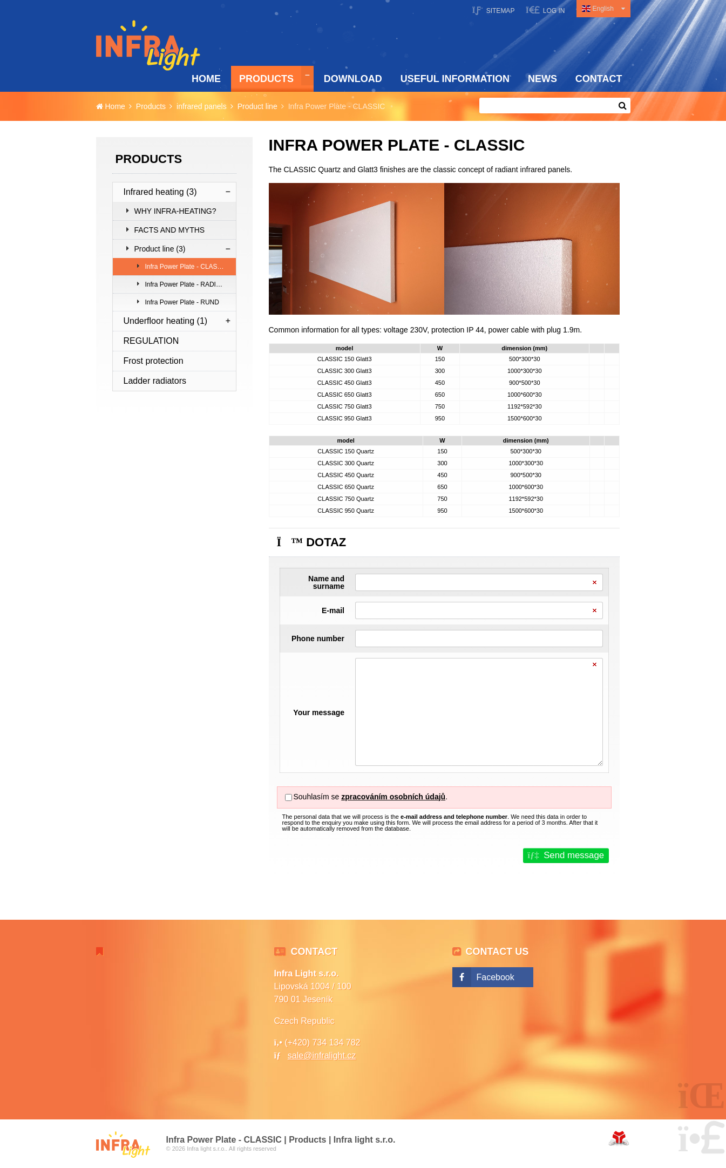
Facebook (495, 977)
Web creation (618, 1138)
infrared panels (202, 106)
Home (148, 45)
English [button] (603, 8)
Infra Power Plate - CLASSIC (186, 266)
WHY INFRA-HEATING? (175, 211)
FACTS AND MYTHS (169, 230)
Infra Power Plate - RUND (182, 302)
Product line (257, 106)
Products (266, 78)
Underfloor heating (166, 320)
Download (353, 78)
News (542, 78)
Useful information (455, 78)
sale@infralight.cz (322, 1055)
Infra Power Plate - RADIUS (185, 284)
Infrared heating (160, 191)
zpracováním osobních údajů (393, 796)
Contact (598, 78)
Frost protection (154, 360)
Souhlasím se (317, 796)
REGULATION (151, 340)
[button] (545, 10)
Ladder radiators (155, 380)
